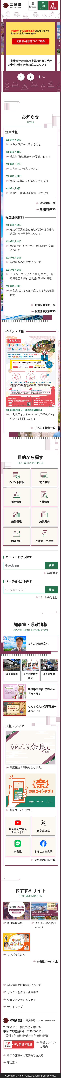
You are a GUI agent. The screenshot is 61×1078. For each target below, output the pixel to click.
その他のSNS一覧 (44, 860)
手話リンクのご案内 (48, 1044)
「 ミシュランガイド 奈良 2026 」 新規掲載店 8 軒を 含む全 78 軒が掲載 (32, 276)
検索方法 (52, 573)
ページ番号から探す (19, 581)
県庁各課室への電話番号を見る (25, 1055)
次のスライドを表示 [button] (30, 77)
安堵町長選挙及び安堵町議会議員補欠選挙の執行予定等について (32, 231)
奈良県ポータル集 (47, 961)
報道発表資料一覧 (45, 305)
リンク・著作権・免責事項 (22, 992)
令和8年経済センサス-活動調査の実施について (32, 247)
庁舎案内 (12, 1062)
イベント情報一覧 (45, 427)
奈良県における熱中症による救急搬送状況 (32, 292)
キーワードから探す (19, 557)
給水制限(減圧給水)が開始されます (30, 156)
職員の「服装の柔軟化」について (29, 193)
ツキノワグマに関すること (25, 144)
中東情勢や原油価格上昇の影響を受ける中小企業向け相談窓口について (30, 62)
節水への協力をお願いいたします (29, 180)
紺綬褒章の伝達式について (25, 262)
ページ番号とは (49, 597)
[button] (33, 5)
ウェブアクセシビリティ (21, 999)
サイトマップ (15, 1006)
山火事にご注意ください (24, 168)
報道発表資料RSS (45, 311)
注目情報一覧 (48, 203)
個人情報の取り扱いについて (24, 985)
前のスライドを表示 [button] (21, 77)
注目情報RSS (48, 209)
